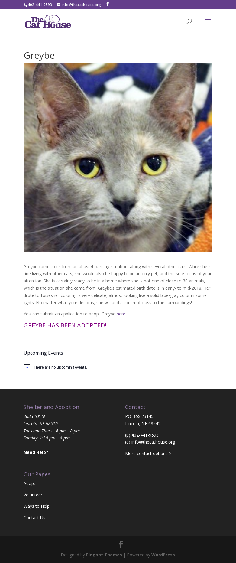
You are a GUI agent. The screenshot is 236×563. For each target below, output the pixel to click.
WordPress (163, 555)
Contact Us (34, 517)
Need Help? (36, 452)
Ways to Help (37, 506)
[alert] (118, 367)
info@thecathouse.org (153, 442)
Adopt (29, 483)
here (121, 314)
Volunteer (33, 495)
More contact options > (148, 453)
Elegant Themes (104, 555)
